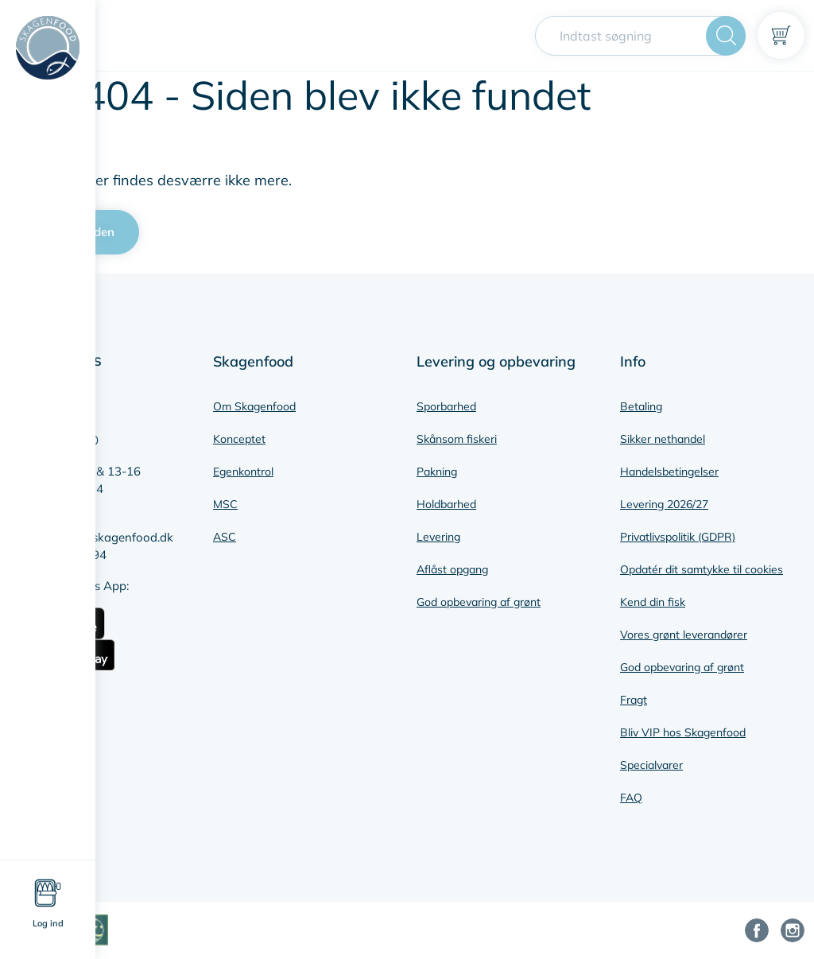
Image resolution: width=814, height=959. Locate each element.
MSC (225, 504)
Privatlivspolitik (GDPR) (677, 537)
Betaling (641, 406)
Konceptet (239, 439)
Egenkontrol (243, 471)
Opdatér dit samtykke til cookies (701, 569)
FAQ (631, 797)
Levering (438, 537)
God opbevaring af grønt (479, 602)
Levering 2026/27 (664, 504)
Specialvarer (651, 765)
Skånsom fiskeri (457, 439)
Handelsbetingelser (669, 471)
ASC (224, 537)
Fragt (633, 700)
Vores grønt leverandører (683, 634)
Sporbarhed (446, 406)
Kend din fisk (652, 602)
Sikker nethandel (662, 439)
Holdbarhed (446, 504)
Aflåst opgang (452, 569)
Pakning (437, 471)
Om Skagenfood (254, 406)
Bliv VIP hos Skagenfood (683, 732)
